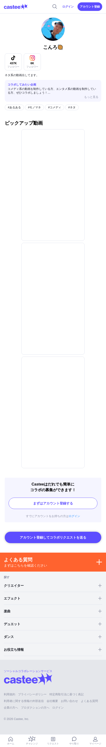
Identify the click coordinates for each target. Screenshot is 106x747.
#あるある (14, 107)
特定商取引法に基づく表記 (66, 694)
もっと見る (91, 97)
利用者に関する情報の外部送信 (24, 701)
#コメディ (54, 107)
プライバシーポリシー (32, 694)
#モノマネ (34, 107)
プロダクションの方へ (35, 707)
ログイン (68, 6)
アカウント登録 (90, 6)
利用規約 (9, 694)
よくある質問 (89, 701)
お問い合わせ (69, 701)
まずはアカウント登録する (53, 503)
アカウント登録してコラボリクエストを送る (53, 537)
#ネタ (72, 107)
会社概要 (52, 701)
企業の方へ (11, 707)
